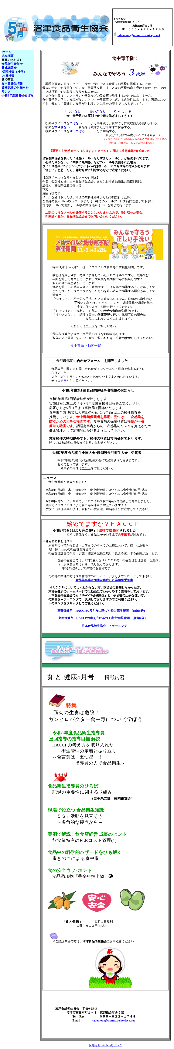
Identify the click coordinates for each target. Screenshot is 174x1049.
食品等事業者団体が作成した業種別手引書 (104, 580)
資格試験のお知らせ (15, 87)
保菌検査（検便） (14, 71)
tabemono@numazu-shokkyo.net (136, 35)
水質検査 (8, 75)
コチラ (90, 326)
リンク (6, 91)
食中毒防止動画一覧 (85, 346)
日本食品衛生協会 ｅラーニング (104, 626)
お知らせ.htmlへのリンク (105, 1045)
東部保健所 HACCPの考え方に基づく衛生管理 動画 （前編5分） (102, 610)
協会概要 (8, 55)
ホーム (6, 52)
